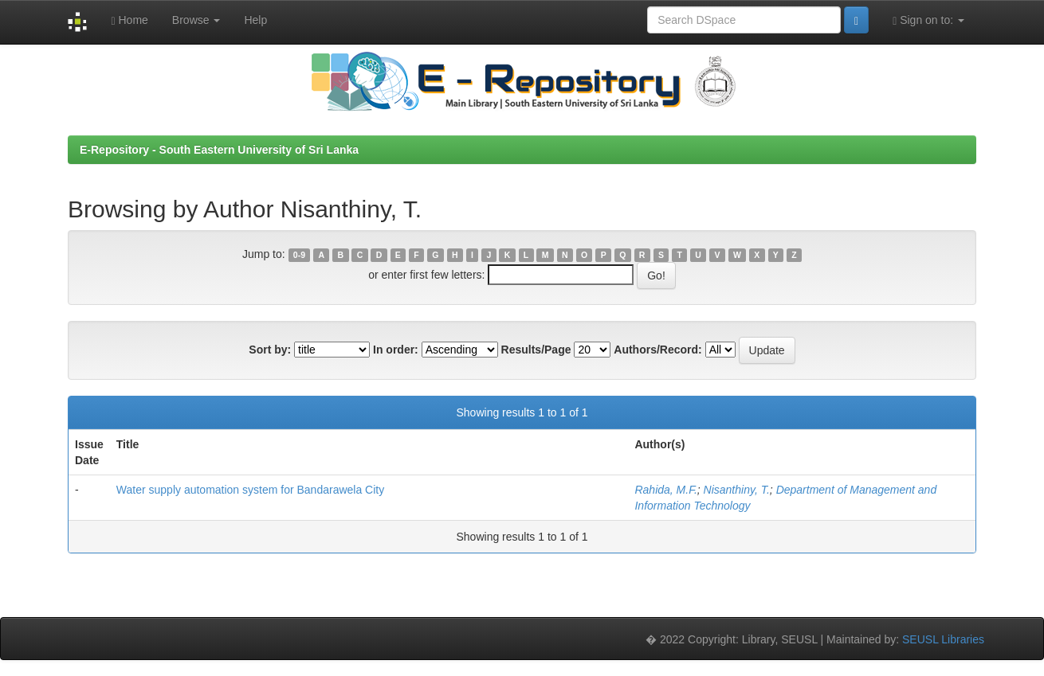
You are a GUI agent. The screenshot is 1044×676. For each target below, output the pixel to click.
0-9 (299, 255)
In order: (395, 349)
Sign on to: (928, 20)
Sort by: (270, 349)
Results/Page (536, 349)
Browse (196, 20)
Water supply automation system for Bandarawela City (250, 489)
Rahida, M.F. (665, 489)
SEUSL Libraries (943, 639)
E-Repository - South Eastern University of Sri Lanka (219, 149)
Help (255, 20)
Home (129, 20)
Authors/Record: (657, 349)
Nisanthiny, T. (737, 489)
